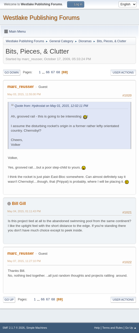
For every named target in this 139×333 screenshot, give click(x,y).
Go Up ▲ (130, 327)
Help (97, 327)
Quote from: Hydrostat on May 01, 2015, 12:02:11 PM (51, 106)
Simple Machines (36, 327)
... (44, 72)
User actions (123, 72)
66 (48, 72)
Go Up (9, 299)
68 (58, 72)
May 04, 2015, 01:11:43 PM (24, 211)
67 (53, 72)
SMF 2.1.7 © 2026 (14, 327)
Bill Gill (19, 203)
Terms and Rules (112, 327)
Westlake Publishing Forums (41, 17)
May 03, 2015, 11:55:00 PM (24, 94)
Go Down (12, 72)
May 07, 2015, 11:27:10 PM (24, 261)
